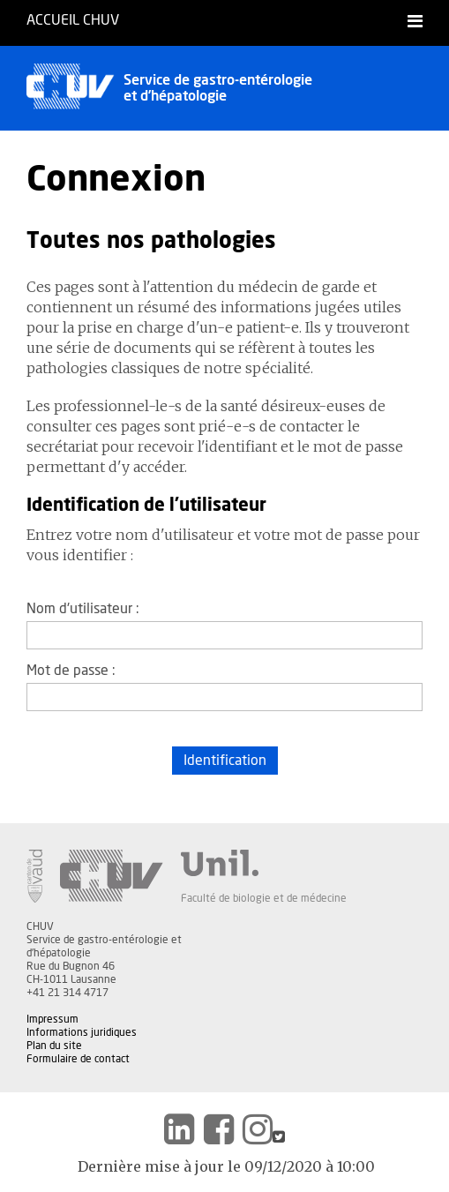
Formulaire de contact (78, 1058)
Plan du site (54, 1045)
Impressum (52, 1019)
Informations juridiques (81, 1032)
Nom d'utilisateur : (82, 609)
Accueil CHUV (72, 20)
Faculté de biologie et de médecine (264, 898)
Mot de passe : (71, 670)
